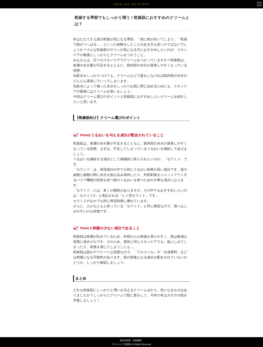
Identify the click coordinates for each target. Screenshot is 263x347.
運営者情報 (125, 340)
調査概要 (137, 340)
